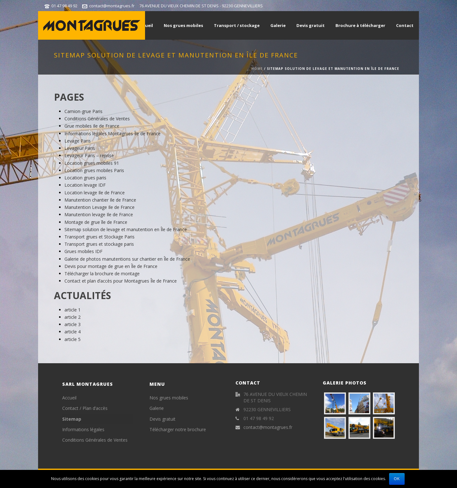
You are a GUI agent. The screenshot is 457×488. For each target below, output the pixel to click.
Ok (397, 479)
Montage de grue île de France (95, 222)
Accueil (145, 25)
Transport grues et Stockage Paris (99, 237)
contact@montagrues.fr (112, 6)
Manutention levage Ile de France (98, 214)
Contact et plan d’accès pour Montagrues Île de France (120, 281)
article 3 (72, 324)
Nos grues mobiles (183, 25)
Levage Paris (77, 141)
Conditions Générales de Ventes (97, 119)
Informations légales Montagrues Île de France (112, 133)
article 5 (72, 339)
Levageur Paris (79, 148)
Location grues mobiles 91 (91, 163)
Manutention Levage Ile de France (99, 207)
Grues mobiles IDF (83, 251)
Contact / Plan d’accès (85, 408)
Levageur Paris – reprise (89, 155)
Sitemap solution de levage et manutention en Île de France (125, 229)
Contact (405, 25)
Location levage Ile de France (94, 193)
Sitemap (71, 419)
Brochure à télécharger (360, 25)
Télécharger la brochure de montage (102, 274)
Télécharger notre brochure (177, 429)
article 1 (72, 310)
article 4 (72, 332)
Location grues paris (85, 178)
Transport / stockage (237, 25)
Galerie (278, 25)
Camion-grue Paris (83, 111)
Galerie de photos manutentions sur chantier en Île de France (127, 259)
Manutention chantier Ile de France (100, 200)
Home (257, 68)
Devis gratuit (310, 25)
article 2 (72, 317)
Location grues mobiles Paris (94, 170)
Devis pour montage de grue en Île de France (110, 266)
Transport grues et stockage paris (99, 244)
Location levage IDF (85, 185)
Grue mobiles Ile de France (91, 126)
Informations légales (83, 429)
